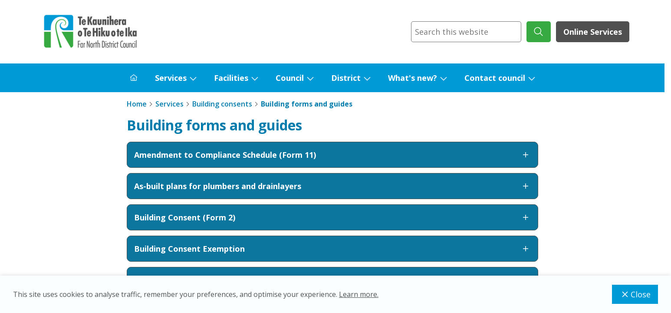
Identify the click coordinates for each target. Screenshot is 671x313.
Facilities (231, 78)
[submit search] (538, 31)
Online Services (592, 32)
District (346, 78)
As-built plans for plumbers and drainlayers (332, 186)
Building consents (222, 103)
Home (137, 103)
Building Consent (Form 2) (332, 217)
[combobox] (466, 31)
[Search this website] (466, 31)
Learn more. (358, 294)
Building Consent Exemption (332, 248)
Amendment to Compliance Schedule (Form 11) (332, 155)
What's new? (412, 78)
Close (635, 294)
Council (290, 78)
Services (171, 78)
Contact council (494, 78)
